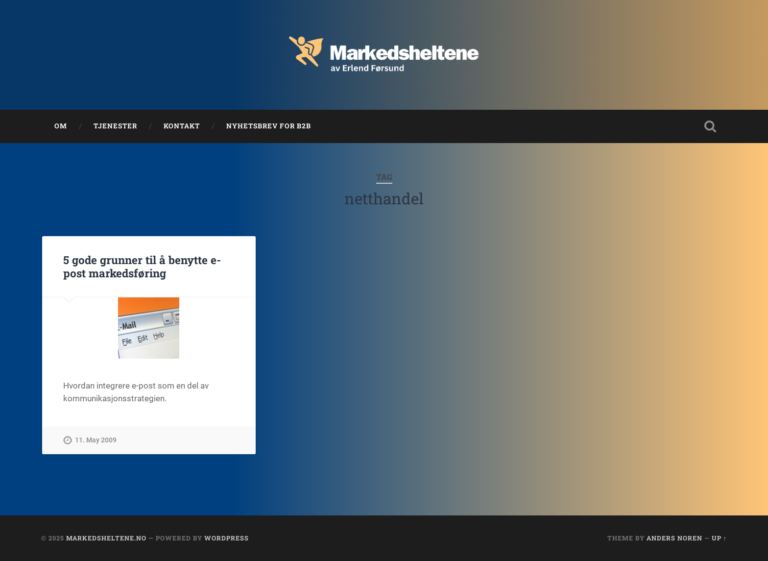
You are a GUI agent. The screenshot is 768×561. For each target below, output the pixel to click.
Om (60, 126)
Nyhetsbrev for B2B (268, 126)
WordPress (226, 538)
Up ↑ (719, 538)
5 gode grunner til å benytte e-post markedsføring (142, 266)
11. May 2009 (96, 440)
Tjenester (115, 126)
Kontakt (182, 126)
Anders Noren (674, 538)
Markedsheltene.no (106, 538)
